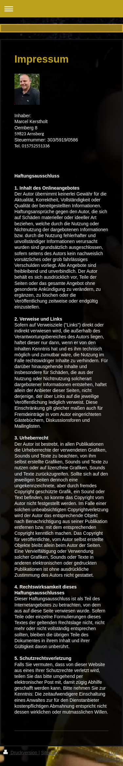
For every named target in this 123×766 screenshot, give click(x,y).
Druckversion (20, 752)
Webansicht (108, 759)
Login (114, 752)
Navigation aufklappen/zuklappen (61, 9)
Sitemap (49, 752)
